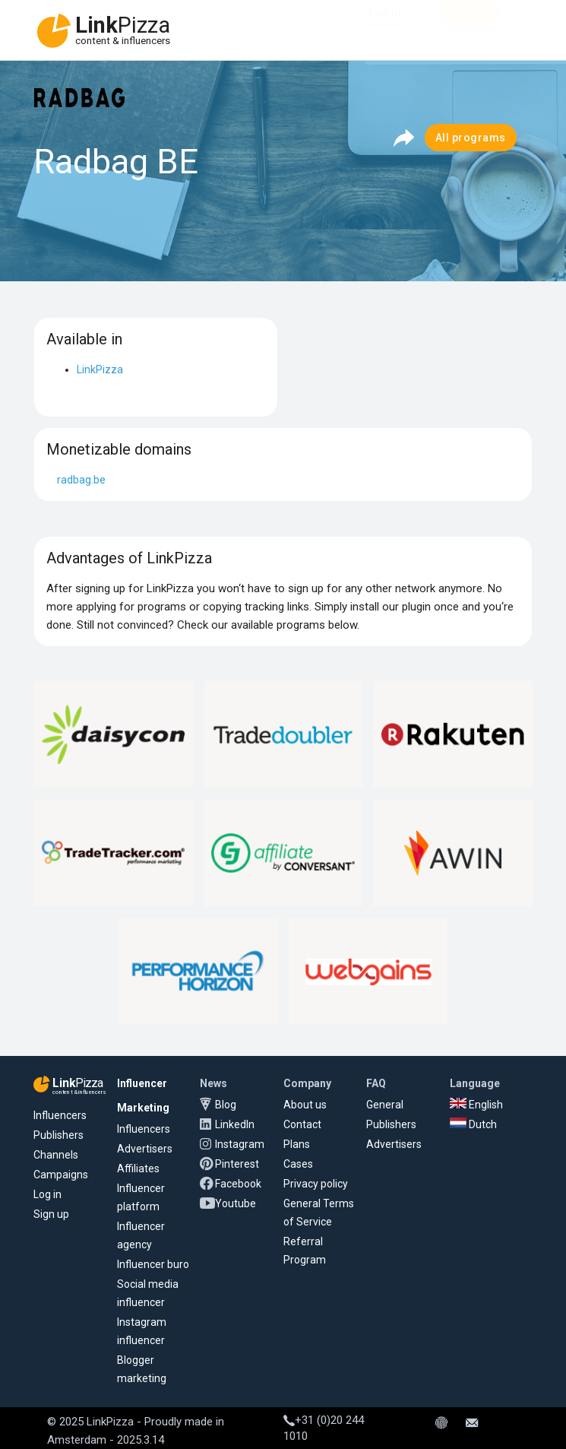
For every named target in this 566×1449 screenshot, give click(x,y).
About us (305, 1105)
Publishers (58, 1135)
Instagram (239, 1144)
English (476, 1105)
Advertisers (144, 1149)
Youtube (235, 1203)
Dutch (473, 1124)
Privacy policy (315, 1184)
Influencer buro (153, 1264)
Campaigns (60, 1174)
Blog (225, 1105)
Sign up (51, 1214)
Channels (55, 1155)
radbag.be (81, 480)
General (384, 1105)
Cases (298, 1164)
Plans (296, 1144)
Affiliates (138, 1168)
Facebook (238, 1184)
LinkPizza (100, 369)
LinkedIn (235, 1124)
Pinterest (237, 1164)
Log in (47, 1194)
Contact (302, 1124)
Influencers (60, 1115)
